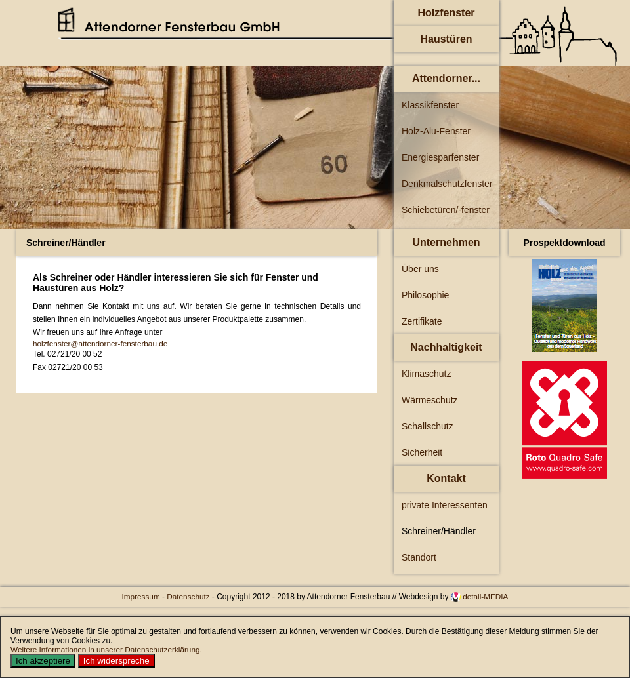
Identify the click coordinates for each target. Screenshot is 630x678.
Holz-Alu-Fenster (436, 131)
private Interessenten (445, 505)
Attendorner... (446, 78)
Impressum (142, 596)
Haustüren (446, 39)
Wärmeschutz (430, 400)
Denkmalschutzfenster (447, 183)
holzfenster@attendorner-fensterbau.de (100, 343)
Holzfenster (445, 12)
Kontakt (446, 478)
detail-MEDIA (485, 596)
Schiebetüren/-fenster (446, 210)
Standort (419, 557)
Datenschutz (189, 596)
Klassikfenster (430, 105)
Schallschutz (427, 426)
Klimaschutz (426, 374)
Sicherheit (422, 452)
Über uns (420, 269)
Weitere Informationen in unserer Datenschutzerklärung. (106, 649)
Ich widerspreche (116, 661)
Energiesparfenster (440, 157)
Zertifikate (422, 321)
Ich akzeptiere (43, 661)
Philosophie (425, 295)
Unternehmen (446, 242)
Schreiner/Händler (439, 531)
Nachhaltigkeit (446, 347)
